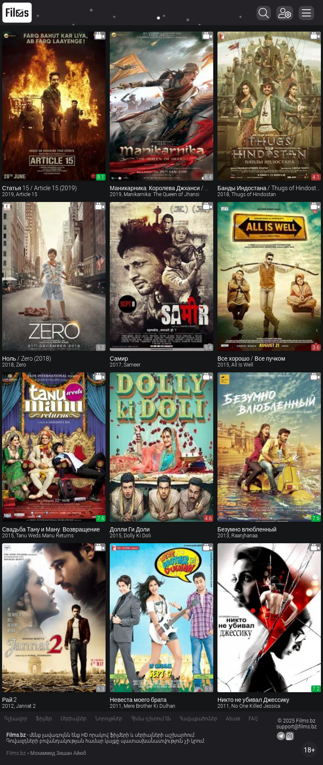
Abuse (233, 719)
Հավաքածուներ (198, 719)
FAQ (253, 719)
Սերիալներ (74, 719)
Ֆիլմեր (44, 719)
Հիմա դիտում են (151, 719)
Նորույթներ (108, 719)
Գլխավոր (15, 719)
